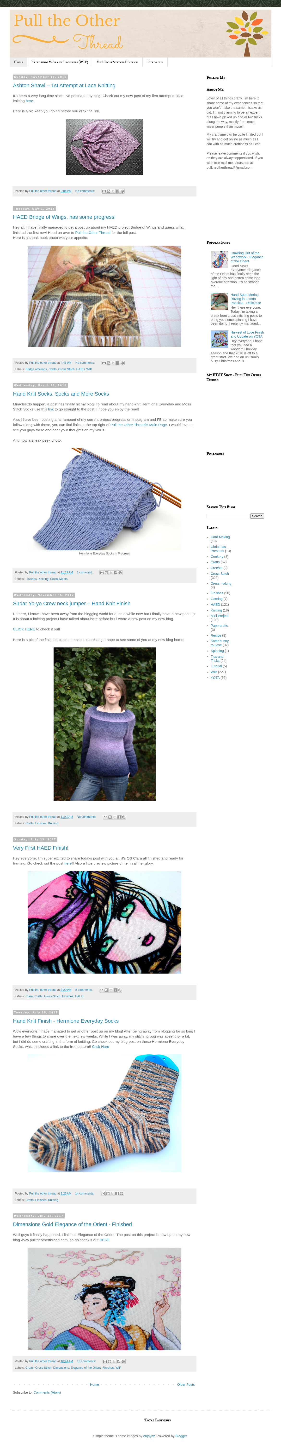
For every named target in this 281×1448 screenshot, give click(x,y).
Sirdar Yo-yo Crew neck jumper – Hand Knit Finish (71, 603)
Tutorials (155, 62)
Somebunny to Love (220, 643)
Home (18, 62)
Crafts (53, 369)
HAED (80, 369)
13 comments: (87, 1361)
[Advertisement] (235, 209)
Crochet (217, 568)
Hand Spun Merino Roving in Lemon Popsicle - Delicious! (246, 299)
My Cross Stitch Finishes (117, 62)
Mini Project (219, 616)
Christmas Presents (218, 549)
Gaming (217, 599)
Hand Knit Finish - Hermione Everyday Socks (66, 1021)
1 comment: (85, 572)
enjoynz (149, 1436)
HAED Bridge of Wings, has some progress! (64, 217)
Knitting (43, 579)
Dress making (221, 583)
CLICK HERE (24, 629)
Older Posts (186, 1384)
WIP (89, 369)
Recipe (216, 635)
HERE (104, 1240)
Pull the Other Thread (92, 233)
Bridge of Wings (36, 369)
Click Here (100, 1046)
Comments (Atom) (47, 1392)
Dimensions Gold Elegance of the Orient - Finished (72, 1224)
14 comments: (85, 1193)
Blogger (181, 1436)
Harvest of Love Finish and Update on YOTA (247, 334)
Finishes (31, 579)
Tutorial (216, 666)
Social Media (58, 579)
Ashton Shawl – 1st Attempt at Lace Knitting (64, 85)
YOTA (215, 678)
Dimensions (61, 1367)
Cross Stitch (66, 369)
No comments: (85, 191)
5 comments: (84, 990)
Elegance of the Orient (86, 1367)
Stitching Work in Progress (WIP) (59, 62)
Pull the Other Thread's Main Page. (139, 425)
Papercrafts (219, 626)
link (51, 409)
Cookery (217, 557)
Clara (29, 996)
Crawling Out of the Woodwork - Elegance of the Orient (247, 257)
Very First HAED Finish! (40, 848)
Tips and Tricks (217, 659)
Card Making (220, 537)
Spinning (217, 651)
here (29, 101)
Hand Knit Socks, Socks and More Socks (61, 394)
